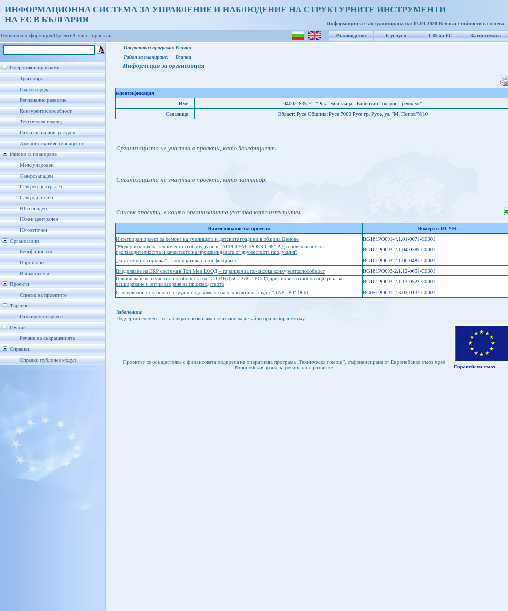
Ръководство (351, 35)
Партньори (32, 262)
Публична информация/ (27, 35)
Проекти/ (64, 35)
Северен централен (41, 186)
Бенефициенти (36, 251)
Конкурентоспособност (46, 111)
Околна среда (35, 89)
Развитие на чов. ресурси (48, 132)
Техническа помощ (41, 121)
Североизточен (36, 197)
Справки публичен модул (48, 360)
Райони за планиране (33, 154)
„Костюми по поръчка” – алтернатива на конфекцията (176, 260)
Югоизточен (33, 230)
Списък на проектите (43, 295)
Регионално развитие (43, 100)
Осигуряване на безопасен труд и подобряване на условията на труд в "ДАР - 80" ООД (212, 292)
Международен (37, 165)
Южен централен (39, 219)
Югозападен (33, 208)
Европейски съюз (474, 366)
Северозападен (36, 176)
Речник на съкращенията (47, 338)
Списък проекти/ (93, 35)
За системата (485, 35)
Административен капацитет (52, 143)
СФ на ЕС (440, 35)
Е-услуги (396, 35)
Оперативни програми (35, 67)
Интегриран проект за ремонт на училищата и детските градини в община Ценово (207, 239)
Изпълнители (34, 273)
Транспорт (31, 78)
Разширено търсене (41, 316)
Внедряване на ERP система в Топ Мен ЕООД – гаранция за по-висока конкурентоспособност (220, 271)
